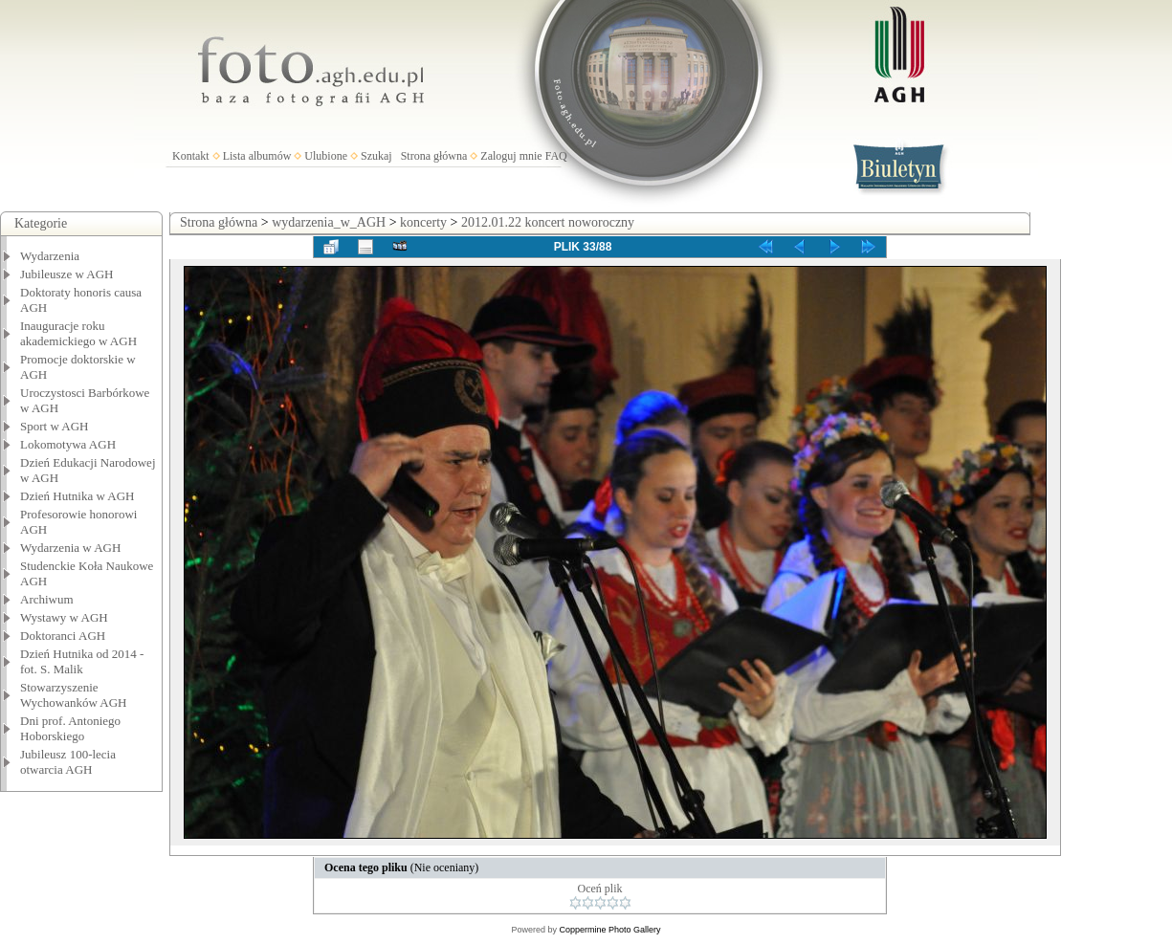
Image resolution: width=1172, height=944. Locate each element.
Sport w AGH (54, 426)
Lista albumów (257, 156)
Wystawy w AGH (64, 617)
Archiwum (47, 599)
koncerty (423, 222)
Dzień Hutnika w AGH (77, 496)
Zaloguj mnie (511, 156)
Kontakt (191, 156)
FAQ (556, 156)
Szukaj (376, 156)
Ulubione (325, 156)
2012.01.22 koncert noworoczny (547, 222)
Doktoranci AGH (62, 635)
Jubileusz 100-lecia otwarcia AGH (68, 762)
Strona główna (434, 156)
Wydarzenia (49, 256)
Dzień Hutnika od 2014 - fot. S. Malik (82, 661)
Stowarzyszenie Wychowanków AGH (73, 695)
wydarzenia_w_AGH (329, 222)
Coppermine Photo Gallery (609, 929)
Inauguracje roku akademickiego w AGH (78, 333)
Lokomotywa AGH (68, 444)
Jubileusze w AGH (67, 274)
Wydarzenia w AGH (70, 547)
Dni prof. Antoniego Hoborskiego (70, 728)
